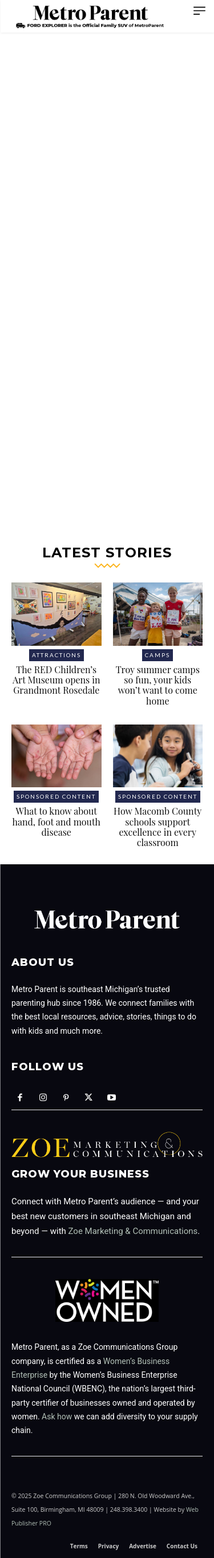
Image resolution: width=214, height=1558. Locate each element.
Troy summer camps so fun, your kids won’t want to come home (158, 685)
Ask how (57, 1416)
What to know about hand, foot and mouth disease (56, 821)
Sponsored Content (56, 796)
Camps (157, 654)
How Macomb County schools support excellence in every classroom (157, 826)
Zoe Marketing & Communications (133, 1231)
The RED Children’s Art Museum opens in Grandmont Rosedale (56, 680)
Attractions (56, 654)
